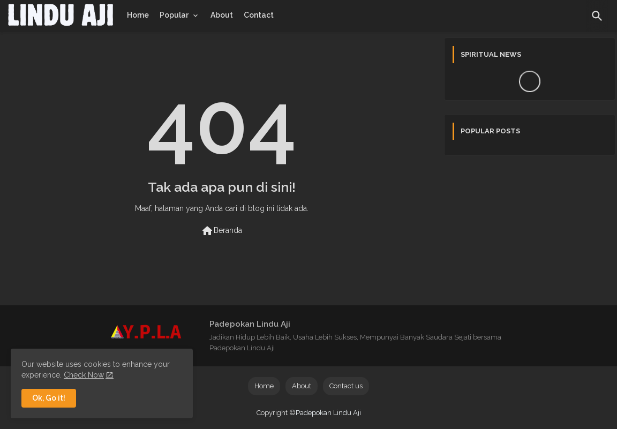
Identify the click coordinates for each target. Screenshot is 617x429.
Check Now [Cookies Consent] (84, 375)
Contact (259, 15)
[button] (597, 16)
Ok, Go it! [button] (48, 398)
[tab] (138, 15)
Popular (174, 15)
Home (138, 15)
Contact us (346, 386)
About (221, 15)
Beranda (221, 230)
